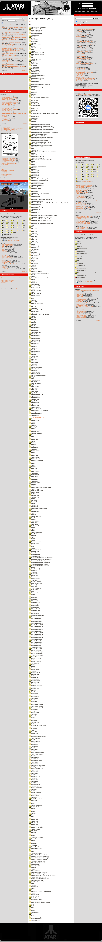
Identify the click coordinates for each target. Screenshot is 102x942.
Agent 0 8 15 (33, 234)
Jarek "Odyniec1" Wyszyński (83, 207)
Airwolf (32, 281)
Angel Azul (33, 468)
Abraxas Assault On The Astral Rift (39, 84)
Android (32, 452)
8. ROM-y (78, 258)
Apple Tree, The (34, 525)
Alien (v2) (32, 319)
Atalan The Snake (35, 735)
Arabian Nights (34, 543)
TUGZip (17, 240)
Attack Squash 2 (34, 866)
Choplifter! (4, 248)
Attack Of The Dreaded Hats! (38, 854)
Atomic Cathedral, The (36, 837)
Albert (31, 292)
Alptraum (32, 404)
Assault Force (34, 669)
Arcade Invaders (34, 554)
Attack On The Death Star (37, 861)
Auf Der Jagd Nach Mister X (37, 877)
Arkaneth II (33, 597)
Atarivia (32, 808)
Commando (4, 250)
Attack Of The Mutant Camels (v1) (39, 856)
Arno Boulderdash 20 (36, 637)
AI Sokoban (33, 65)
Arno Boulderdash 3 (35, 639)
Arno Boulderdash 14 (36, 626)
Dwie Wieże (5, 262)
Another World (34, 492)
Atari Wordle (33, 790)
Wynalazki (77, 289)
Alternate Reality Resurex (37, 408)
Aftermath (33, 233)
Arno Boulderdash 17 (36, 631)
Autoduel (32, 889)
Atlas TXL (32, 832)
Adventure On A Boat (36, 201)
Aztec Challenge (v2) (35, 918)
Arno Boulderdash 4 (35, 640)
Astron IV (32, 715)
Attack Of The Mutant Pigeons (38, 859)
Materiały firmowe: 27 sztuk (8, 160)
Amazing (32, 425)
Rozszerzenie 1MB (80, 304)
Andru (32, 463)
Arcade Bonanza (34, 553)
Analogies (33, 449)
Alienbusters (33, 361)
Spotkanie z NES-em (7, 29)
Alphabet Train (34, 399)
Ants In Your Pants (35, 516)
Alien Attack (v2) (34, 337)
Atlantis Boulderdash (36, 827)
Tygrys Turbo (79, 301)
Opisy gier (3, 243)
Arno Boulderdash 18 (36, 632)
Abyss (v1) (33, 91)
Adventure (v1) (34, 171)
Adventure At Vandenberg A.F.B (38, 180)
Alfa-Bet (32, 306)
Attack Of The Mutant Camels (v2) (39, 858)
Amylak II (32, 442)
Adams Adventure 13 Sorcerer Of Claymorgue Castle (44, 131)
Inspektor (4, 267)
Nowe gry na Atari (80, 56)
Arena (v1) (33, 584)
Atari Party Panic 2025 (36, 768)
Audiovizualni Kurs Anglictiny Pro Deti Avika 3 (42, 875)
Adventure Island (34, 196)
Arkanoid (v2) (33, 600)
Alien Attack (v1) (34, 335)
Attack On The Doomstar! (37, 862)
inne (13, 232)
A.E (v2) (32, 51)
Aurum (32, 888)
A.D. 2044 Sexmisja (35, 48)
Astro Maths (33, 698)
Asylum (32, 723)
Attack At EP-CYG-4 (35, 853)
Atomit (32, 840)
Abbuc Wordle (34, 73)
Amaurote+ (33, 422)
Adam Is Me (33, 123)
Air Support (33, 268)
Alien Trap (33, 357)
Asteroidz (32, 690)
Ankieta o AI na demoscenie (9, 53)
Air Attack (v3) (34, 249)
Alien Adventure (34, 327)
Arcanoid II (33, 572)
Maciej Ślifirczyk (80, 206)
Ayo (31, 913)
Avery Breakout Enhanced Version (39, 902)
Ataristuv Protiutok (35, 806)
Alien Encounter (34, 351)
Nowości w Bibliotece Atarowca (9, 64)
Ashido (32, 666)
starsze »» (24, 70)
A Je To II (32, 36)
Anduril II (32, 466)
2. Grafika (78, 244)
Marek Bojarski (79, 208)
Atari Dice (32, 751)
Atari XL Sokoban (35, 792)
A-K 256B (32, 43)
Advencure (33, 167)
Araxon (32, 548)
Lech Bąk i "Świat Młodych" (82, 189)
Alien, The (33, 359)
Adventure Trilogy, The (36, 207)
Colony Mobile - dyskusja (7, 280)
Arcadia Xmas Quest (35, 569)
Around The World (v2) (36, 653)
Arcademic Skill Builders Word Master (40, 559)
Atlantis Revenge (34, 829)
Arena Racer (33, 589)
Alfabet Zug (33, 308)
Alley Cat (32, 377)
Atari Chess (33, 747)
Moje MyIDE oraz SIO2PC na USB (84, 306)
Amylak (32, 441)
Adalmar (32, 121)
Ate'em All (33, 818)
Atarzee (32, 814)
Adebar (32, 161)
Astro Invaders (34, 696)
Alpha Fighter (34, 388)
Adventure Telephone (36, 206)
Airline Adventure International (38, 278)
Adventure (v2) (34, 172)
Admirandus (33, 163)
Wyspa (3, 259)
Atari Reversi (33, 771)
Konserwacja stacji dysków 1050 (10, 102)
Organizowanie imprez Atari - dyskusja (10, 277)
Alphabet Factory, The (36, 394)
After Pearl (33, 231)
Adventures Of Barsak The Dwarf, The (40, 217)
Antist (31, 513)
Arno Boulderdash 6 (35, 644)
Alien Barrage (34, 343)
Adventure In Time (35, 194)
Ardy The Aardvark (35, 581)
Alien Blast (33, 345)
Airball (32, 274)
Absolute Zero (34, 86)
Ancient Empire (34, 450)
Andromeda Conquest (36, 460)
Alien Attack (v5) (34, 341)
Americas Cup (34, 431)
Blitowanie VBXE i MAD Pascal (83, 51)
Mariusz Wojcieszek (81, 195)
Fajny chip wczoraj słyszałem (83, 58)
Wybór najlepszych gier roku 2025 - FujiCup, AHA (14, 58)
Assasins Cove (34, 668)
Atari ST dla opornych (7, 116)
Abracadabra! (34, 83)
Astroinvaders (34, 712)
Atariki (3, 168)
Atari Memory (33, 763)
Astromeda (33, 714)
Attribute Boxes (34, 870)
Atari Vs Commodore (35, 787)
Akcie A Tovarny (34, 287)
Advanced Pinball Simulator (37, 166)
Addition (32, 153)
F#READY (78, 191)
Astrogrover (33, 711)
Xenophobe (4, 252)
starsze (25, 123)
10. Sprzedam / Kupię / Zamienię (84, 79)
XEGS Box (78, 314)
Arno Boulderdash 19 (36, 634)
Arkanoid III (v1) (34, 608)
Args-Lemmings (34, 592)
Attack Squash (34, 864)
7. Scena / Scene (80, 75)
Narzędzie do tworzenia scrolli (9, 98)
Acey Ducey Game (35, 103)
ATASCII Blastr (34, 67)
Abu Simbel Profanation (36, 87)
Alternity (32, 412)
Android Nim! (33, 455)
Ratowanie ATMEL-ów (81, 298)
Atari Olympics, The (35, 767)
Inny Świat (4, 266)
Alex (31, 298)
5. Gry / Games (79, 73)
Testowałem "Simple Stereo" (83, 302)
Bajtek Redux (4, 164)
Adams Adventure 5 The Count (38, 140)
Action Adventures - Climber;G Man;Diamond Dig (43, 113)
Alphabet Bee (33, 392)
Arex (31, 591)
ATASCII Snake (34, 68)
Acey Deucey (33, 102)
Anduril (32, 465)
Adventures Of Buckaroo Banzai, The (40, 218)
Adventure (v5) (34, 177)
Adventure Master (35, 198)
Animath (32, 484)
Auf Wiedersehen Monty (36, 880)
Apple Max (33, 522)
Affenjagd (32, 226)
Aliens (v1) (33, 364)
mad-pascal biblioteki (81, 36)
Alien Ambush (34, 329)
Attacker (32, 867)
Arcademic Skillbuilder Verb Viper (39, 565)
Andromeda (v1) (34, 457)
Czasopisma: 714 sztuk (7, 157)
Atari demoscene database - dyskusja (10, 279)
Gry (79, 22)
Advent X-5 (33, 169)
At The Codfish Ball (35, 727)
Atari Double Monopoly (36, 752)
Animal (32, 478)
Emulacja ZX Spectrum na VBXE (10, 109)
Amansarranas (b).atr (38, 417)
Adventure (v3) (34, 174)
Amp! (31, 436)
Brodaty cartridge (6, 60)
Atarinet (32, 803)
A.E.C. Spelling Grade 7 (36, 54)
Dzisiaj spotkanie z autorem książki (10, 61)
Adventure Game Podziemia (37, 190)
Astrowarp (33, 720)
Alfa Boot (32, 305)
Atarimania (4, 171)
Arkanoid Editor (34, 602)
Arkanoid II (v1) (34, 604)
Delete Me (78, 61)
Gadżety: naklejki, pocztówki (83, 222)
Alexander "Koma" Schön (82, 204)
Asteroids (32, 683)
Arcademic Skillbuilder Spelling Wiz (39, 564)
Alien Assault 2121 (35, 332)
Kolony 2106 (5, 255)
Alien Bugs (33, 346)
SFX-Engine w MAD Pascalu (9, 97)
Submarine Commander (8, 245)
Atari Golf (32, 755)
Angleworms (33, 473)
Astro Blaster (33, 693)
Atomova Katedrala (35, 848)
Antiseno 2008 (34, 511)
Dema (89, 22)
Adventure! (33, 210)
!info (88, 169)
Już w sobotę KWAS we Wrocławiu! (10, 32)
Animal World (33, 481)
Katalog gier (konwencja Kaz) (8, 213)
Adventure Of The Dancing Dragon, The (40, 199)
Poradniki (3, 94)
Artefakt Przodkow (35, 658)
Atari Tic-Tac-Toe (34, 784)
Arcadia (32, 567)
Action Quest (33, 118)
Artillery (32, 660)
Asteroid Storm (34, 682)
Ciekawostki (79, 39)
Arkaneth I (33, 596)
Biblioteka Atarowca (6, 133)
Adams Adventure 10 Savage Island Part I (41, 126)
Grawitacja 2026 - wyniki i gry (9, 39)
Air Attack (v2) (34, 247)
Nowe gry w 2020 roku (7, 104)
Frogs (3, 246)
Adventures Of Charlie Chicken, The (39, 220)
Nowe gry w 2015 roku (7, 112)
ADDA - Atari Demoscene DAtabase (84, 160)
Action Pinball (34, 116)
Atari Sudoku (33, 779)
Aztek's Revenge (34, 920)
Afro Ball (32, 230)
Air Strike (32, 265)
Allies (31, 378)
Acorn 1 (32, 107)
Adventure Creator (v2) (36, 186)
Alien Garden (33, 353)
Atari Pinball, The (34, 770)
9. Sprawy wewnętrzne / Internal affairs (85, 78)
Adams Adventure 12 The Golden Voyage (41, 129)
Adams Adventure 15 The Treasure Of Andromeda (43, 132)
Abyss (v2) (33, 92)
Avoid (31, 905)
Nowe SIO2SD (79, 295)
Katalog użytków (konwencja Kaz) (84, 234)
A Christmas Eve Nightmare (37, 27)
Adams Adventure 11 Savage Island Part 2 (41, 127)
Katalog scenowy (79, 162)
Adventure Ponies (35, 204)
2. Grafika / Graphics (81, 69)
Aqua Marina (33, 533)
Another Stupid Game (36, 490)
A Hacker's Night (34, 35)
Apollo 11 (32, 519)
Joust (3, 249)
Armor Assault (34, 613)
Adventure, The (34, 212)
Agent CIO (33, 239)
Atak (31, 730)
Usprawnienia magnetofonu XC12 (10, 100)
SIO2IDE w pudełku (81, 316)
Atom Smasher (34, 834)
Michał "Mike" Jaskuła (81, 190)
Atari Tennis (33, 781)
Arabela (32, 538)
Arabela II (32, 540)
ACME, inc (33, 62)
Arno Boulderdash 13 (36, 624)
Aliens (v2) (33, 365)
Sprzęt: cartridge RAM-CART (83, 223)
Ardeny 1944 (33, 580)
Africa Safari (33, 228)
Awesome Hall (34, 909)
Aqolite (32, 529)
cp (98, 164)
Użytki (83, 22)
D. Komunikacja (80, 268)
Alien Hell (32, 354)
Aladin (32, 289)
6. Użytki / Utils (79, 74)
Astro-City (33, 701)
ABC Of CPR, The (35, 59)
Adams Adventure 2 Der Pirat (38, 134)
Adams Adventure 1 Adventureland (39, 124)
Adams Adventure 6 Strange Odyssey (40, 142)
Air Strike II (33, 266)
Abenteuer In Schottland (36, 78)
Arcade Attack (34, 551)
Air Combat (33, 252)
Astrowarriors (34, 722)
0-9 (3, 220)
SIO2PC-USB (79, 294)
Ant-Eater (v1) (34, 495)
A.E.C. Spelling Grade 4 (36, 52)
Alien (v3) (32, 321)
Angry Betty (33, 476)
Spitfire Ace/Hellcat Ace (7, 257)
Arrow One (33, 656)
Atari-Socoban (34, 795)
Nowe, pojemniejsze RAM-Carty (84, 216)
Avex (31, 904)
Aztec (31, 915)
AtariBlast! (33, 797)
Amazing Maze (34, 426)
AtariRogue (33, 800)
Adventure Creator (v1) (36, 185)
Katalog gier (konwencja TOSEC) (9, 237)
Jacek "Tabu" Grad (80, 203)
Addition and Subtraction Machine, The (40, 159)
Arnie (31, 616)
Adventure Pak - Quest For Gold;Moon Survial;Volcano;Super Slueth (48, 202)
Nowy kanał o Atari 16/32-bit (9, 55)
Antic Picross (33, 505)
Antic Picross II (34, 506)
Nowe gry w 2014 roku (7, 118)
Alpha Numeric (34, 386)
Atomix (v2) (33, 845)
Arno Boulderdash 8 (35, 647)
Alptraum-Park (34, 405)
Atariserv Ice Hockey (35, 805)
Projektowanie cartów (81, 299)
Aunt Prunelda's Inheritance (37, 882)
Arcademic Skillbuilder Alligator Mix (39, 561)
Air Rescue (33, 262)
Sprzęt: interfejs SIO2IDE (82, 227)
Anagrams (33, 446)
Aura (31, 883)
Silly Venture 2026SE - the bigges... (85, 41)
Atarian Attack (34, 802)
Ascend (32, 664)
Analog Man (33, 447)
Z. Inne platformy (80, 275)
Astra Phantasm (34, 691)
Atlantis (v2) (33, 821)
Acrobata (32, 111)
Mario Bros (4, 251)
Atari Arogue (33, 739)
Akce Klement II (34, 285)
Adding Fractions (34, 150)
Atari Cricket (33, 749)
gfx (98, 167)
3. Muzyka (78, 246)
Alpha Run (33, 389)
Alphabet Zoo (33, 400)
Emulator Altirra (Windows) (8, 130)
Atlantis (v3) (33, 822)
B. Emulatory (79, 263)
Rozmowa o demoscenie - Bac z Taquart (12, 42)
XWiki (2, 169)
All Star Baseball (34, 372)
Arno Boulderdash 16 (36, 629)
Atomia (32, 835)
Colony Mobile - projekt (7, 281)
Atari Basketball (34, 741)
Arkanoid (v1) (33, 599)
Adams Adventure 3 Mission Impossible (41, 137)
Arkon (31, 612)
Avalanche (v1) (34, 894)
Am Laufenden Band (35, 413)
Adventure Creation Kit (36, 183)
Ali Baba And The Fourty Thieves (39, 314)
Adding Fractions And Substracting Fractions (42, 151)
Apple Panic (33, 524)
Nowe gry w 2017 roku (7, 107)
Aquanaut (32, 535)
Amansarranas (34, 415)
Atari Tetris (33, 782)
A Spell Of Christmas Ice (36, 40)
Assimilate (33, 675)
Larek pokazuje (5, 108)
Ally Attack (33, 381)
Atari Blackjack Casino (36, 743)
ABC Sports (33, 60)
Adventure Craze (34, 182)
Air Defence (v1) (34, 254)
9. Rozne (78, 260)
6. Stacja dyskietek (81, 253)
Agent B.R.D (33, 238)
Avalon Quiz (33, 897)
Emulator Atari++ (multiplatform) (9, 129)
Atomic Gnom (34, 838)
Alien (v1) (32, 317)
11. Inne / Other (80, 80)
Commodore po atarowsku (8, 24)
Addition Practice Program (37, 155)
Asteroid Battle (34, 679)
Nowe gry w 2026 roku (7, 96)
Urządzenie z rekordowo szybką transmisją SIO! (14, 27)
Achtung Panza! (34, 105)
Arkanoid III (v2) (34, 610)
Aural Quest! (33, 886)
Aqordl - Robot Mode (35, 532)
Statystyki (3, 282)
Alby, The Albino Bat (35, 293)
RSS (24, 20)
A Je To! (32, 38)
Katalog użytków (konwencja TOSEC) (85, 280)
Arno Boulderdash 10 (36, 620)
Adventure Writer (34, 209)
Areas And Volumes (35, 583)
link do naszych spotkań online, (83, 94)
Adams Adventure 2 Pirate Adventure (40, 135)
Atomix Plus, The (34, 846)
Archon (3, 260)
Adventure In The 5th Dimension (39, 193)
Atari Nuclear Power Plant (37, 765)
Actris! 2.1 (33, 119)
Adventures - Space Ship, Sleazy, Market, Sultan (43, 215)
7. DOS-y (78, 256)
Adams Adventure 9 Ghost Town (39, 147)
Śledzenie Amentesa (81, 197)
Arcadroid (33, 570)
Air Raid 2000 (33, 258)
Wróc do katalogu (33, 21)
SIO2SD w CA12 (80, 296)
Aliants (32, 316)
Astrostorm (33, 719)
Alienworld (33, 370)
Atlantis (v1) (33, 819)
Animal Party (33, 479)
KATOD (78, 193)
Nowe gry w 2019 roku (7, 105)
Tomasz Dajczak (80, 187)
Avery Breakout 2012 (35, 901)
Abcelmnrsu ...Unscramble (37, 75)
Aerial (31, 225)
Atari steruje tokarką (81, 317)
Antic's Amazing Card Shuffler (38, 508)
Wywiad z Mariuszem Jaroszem (84, 185)
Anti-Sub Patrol (34, 501)
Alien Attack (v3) (34, 338)
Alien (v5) (32, 324)
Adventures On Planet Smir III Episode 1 (41, 223)
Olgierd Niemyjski (80, 209)
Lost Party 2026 (80, 53)
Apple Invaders (34, 521)
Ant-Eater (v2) (34, 497)
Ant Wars (32, 493)
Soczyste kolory (80, 312)
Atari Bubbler (33, 746)
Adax (31, 148)
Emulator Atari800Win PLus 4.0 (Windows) (12, 128)
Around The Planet (35, 650)
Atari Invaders (34, 757)
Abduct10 (32, 76)
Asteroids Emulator (35, 685)
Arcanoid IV (33, 573)
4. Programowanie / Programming (84, 72)
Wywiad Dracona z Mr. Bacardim (84, 186)
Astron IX (32, 717)
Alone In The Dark (35, 383)
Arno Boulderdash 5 (35, 642)
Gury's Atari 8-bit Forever (7, 170)
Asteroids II (33, 687)
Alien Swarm (33, 356)
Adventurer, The (34, 214)
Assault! (32, 671)
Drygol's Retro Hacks (6, 174)
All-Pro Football (34, 373)
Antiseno (32, 509)
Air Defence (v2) (34, 255)
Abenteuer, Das (34, 81)
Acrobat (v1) (33, 108)
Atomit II (32, 842)
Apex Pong (33, 517)
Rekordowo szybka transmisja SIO (84, 29)
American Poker (34, 430)
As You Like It (34, 663)
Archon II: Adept (6, 256)
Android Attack (34, 454)
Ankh (31, 486)
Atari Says (33, 778)
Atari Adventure (34, 738)
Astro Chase (33, 695)
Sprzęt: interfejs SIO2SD (82, 228)
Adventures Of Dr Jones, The (38, 222)
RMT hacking (79, 31)
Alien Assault (33, 330)
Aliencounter (33, 362)
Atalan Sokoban (34, 731)
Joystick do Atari (80, 300)
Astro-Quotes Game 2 (36, 706)
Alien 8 (32, 325)
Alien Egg (32, 349)
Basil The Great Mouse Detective (10, 263)
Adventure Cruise (35, 188)
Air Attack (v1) (34, 246)
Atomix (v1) (33, 843)
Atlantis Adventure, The (36, 826)
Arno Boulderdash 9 (35, 648)
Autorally (32, 893)
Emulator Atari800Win (6, 127)
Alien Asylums (34, 333)
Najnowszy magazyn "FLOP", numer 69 (11, 50)
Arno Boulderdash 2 (35, 636)
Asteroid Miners (34, 680)
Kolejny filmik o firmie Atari (82, 34)
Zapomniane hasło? (80, 11)
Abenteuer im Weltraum (36, 79)
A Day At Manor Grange (36, 28)
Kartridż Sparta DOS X (7, 99)
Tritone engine (5, 119)
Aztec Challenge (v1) (35, 917)
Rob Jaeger (79, 202)
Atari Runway (33, 773)
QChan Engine (5, 120)
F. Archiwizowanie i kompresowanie (85, 272)
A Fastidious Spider (35, 33)
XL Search (4, 175)
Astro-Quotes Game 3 (36, 707)
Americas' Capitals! (35, 433)
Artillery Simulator (35, 661)
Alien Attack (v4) (34, 340)
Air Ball (32, 250)
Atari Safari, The (34, 776)
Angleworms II (34, 474)
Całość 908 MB (80, 277)
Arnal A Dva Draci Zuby (36, 615)
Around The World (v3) (36, 655)
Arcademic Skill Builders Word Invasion (41, 557)
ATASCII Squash (34, 71)
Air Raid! (32, 260)
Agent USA (33, 241)
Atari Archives (4, 173)
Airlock (32, 279)
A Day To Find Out (35, 32)
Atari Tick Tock (34, 786)
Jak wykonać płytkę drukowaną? (84, 309)
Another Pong (34, 489)
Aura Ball (32, 885)
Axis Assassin (34, 912)
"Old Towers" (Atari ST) (7, 244)
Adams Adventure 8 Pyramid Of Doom (40, 145)
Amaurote (32, 418)
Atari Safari (33, 775)
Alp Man (32, 385)
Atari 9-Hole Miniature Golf (37, 736)
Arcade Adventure (35, 549)
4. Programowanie (81, 248)
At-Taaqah (33, 728)
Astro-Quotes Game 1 (36, 704)
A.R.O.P (32, 56)
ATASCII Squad (34, 70)
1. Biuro (78, 241)
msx (93, 171)
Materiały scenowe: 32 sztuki (9, 158)
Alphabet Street (34, 397)
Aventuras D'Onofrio (35, 899)
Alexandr (32, 300)
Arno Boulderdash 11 (36, 621)
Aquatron (32, 537)
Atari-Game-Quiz (34, 794)
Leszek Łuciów (79, 198)
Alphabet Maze (34, 396)
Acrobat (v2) (33, 110)
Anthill (32, 498)
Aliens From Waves (35, 367)
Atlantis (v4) (33, 824)
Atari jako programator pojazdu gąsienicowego (13, 66)
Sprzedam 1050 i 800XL (82, 46)
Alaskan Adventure (35, 290)
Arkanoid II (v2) (34, 605)
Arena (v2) (33, 586)
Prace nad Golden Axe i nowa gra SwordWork (13, 34)
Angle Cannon (34, 471)
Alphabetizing (34, 402)
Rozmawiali (78, 184)
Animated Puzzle (34, 482)
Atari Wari (32, 789)
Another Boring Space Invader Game (40, 487)
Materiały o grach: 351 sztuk (9, 161)
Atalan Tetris (33, 733)
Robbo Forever (5, 254)
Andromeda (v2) (34, 458)
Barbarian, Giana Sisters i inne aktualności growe (14, 37)
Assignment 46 (34, 674)
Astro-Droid (33, 703)
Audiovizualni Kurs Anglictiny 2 (38, 874)
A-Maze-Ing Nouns (35, 44)
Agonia (32, 244)
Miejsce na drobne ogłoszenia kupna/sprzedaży (88, 225)
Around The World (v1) (36, 652)
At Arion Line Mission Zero (37, 725)
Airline (32, 276)
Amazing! (32, 428)
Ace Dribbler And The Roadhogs (39, 97)
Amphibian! (33, 438)
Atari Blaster (33, 744)
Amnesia (32, 434)
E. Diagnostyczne (80, 270)
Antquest (32, 514)
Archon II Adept (34, 578)
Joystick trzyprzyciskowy (82, 305)
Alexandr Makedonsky (36, 301)
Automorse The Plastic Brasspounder (40, 891)
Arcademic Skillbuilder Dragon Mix (39, 562)
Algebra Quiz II (34, 313)
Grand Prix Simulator (7, 268)
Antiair (32, 503)
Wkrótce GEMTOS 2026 (8, 44)
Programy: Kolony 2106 (82, 220)
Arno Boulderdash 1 (35, 618)
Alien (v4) (32, 322)
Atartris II (32, 813)
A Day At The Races (35, 30)
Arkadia (32, 594)
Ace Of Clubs (33, 100)
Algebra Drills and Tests (36, 309)
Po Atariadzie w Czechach (8, 31)
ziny (88, 179)
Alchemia (32, 297)
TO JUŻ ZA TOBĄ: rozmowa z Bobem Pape (87, 200)
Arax (31, 546)
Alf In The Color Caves (36, 303)
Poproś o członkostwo (91, 11)
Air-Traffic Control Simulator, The (39, 273)
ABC (31, 57)
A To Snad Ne (33, 41)
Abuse (32, 89)
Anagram (32, 444)
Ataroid (32, 810)
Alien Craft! (33, 348)
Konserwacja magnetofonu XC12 (10, 103)
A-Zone (32, 46)
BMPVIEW (4, 115)
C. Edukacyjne (80, 265)
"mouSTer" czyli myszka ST (83, 217)
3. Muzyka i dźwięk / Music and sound (85, 71)
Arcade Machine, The (36, 556)
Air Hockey (33, 257)
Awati (31, 907)
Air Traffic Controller (35, 271)
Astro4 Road (33, 709)
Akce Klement (34, 284)
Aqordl (32, 530)
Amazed (32, 423)
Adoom (32, 164)
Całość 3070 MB (6, 234)
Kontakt (3, 177)
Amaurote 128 (34, 420)
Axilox (32, 910)
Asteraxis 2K (33, 677)
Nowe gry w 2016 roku (7, 110)
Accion (32, 95)
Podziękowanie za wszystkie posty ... (85, 44)
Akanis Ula (33, 282)
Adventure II (33, 191)
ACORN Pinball (34, 64)
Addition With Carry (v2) (36, 158)
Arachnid (32, 545)
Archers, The (33, 575)
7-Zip (14, 240)
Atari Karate (33, 762)
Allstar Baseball (34, 380)
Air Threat (33, 270)
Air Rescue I (33, 263)
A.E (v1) (32, 49)
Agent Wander (34, 242)
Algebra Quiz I (34, 311)
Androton (32, 462)
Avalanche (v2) (34, 896)
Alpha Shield (33, 391)
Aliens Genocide (34, 369)
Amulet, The (33, 439)
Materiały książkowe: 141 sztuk (9, 159)
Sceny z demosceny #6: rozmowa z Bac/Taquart (14, 45)
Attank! (32, 869)
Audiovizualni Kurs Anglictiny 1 (38, 872)
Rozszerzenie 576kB (81, 311)
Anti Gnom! (33, 500)
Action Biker (33, 115)
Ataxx (31, 816)
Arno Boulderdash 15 (36, 628)
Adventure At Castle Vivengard (38, 178)
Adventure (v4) (34, 175)
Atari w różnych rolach (81, 315)
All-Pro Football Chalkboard (37, 375)
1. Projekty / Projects (81, 68)
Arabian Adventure (35, 541)
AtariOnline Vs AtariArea (36, 798)
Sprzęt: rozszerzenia (81, 221)
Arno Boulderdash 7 (35, 645)
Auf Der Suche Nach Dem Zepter (39, 878)
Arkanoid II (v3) (34, 607)
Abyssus (32, 94)
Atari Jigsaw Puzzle (35, 760)
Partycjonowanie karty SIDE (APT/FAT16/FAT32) (14, 113)
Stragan (77, 215)
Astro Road (33, 699)
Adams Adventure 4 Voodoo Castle (39, 139)
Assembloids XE (34, 672)
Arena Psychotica (35, 588)
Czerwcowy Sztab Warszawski (83, 48)
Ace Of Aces (33, 99)
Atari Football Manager (36, 754)
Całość (5, 240)
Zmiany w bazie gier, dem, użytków (84, 63)
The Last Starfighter (7, 261)
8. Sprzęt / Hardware (81, 77)
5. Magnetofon (80, 251)
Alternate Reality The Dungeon (38, 410)
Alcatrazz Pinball (34, 295)
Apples (32, 527)
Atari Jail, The (34, 759)
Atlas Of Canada (34, 830)
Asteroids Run (34, 688)
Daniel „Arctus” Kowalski (82, 192)
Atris (31, 851)
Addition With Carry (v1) (36, 156)
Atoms (32, 850)
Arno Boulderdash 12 (36, 623)
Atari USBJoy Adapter (81, 218)
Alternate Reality (34, 407)
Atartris (32, 811)
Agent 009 (33, 236)
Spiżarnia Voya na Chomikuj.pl (9, 163)
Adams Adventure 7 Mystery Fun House (41, 143)
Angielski (32, 470)
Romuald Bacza (80, 196)
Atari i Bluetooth (80, 293)
